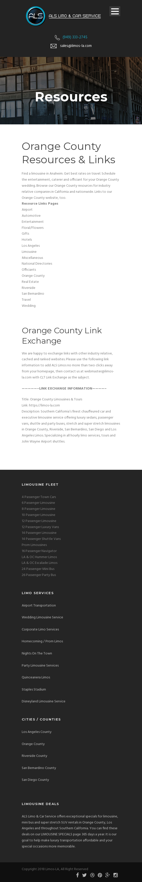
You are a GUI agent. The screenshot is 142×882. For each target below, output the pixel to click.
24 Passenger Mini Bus (38, 569)
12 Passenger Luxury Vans (40, 527)
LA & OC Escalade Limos (39, 563)
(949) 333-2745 (75, 37)
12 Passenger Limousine (39, 521)
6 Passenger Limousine (38, 503)
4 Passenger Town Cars (39, 497)
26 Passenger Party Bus (39, 575)
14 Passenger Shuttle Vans (41, 539)
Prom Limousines (34, 545)
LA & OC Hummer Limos (39, 557)
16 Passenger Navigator (39, 551)
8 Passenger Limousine (38, 509)
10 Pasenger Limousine (38, 515)
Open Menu (114, 11)
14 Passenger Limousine (39, 533)
